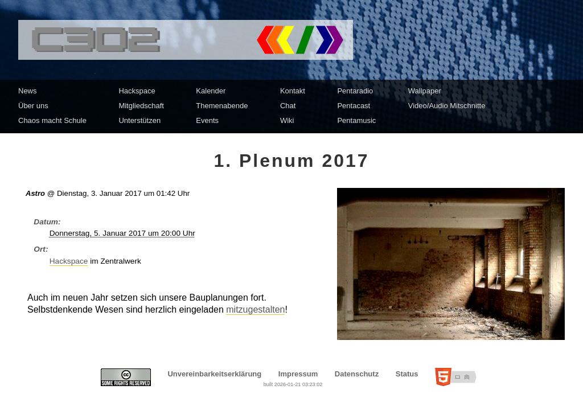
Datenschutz (357, 374)
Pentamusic (356, 120)
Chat (287, 105)
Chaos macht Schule (52, 120)
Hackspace (136, 91)
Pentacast (353, 105)
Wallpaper (424, 91)
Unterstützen (139, 120)
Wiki (287, 120)
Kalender (210, 91)
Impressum (298, 374)
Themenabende (222, 105)
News (27, 91)
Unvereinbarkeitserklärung (214, 374)
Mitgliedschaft (140, 105)
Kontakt (292, 91)
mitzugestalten (255, 309)
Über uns (33, 105)
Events (207, 120)
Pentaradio (355, 91)
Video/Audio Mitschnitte (447, 105)
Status (407, 374)
